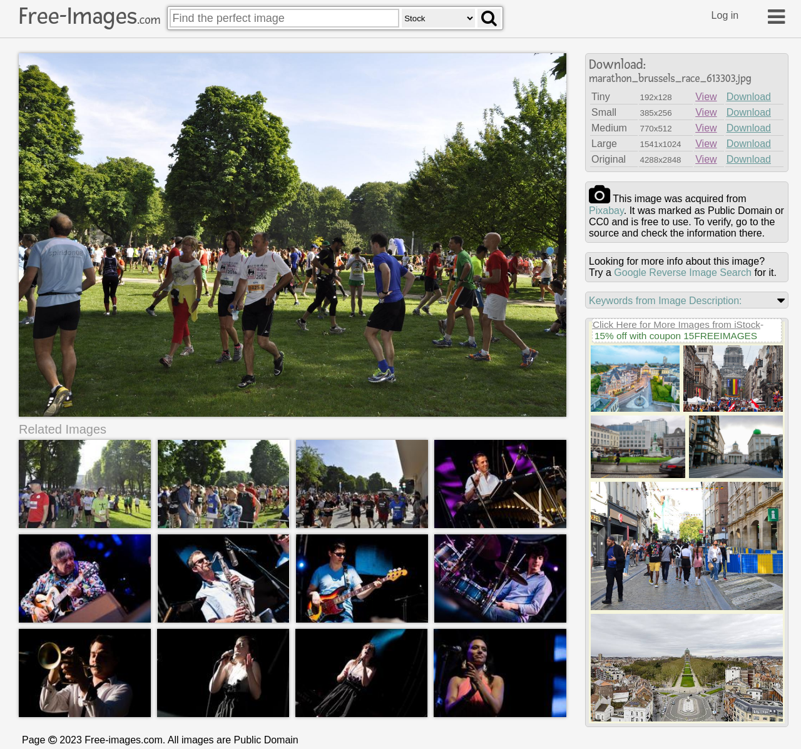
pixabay (606, 210)
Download (749, 96)
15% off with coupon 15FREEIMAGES (675, 335)
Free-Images (89, 16)
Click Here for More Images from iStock (676, 324)
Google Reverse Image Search (683, 272)
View (706, 96)
